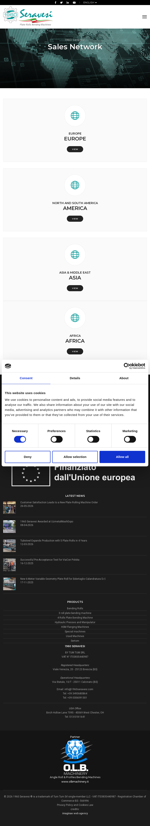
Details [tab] (75, 378)
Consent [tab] (26, 378)
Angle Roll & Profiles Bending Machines (75, 777)
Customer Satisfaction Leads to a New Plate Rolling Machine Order (59, 502)
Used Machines (75, 636)
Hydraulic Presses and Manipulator (75, 622)
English (89, 2)
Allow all (122, 457)
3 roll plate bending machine (75, 613)
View (75, 149)
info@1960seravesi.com (79, 689)
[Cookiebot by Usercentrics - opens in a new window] (127, 366)
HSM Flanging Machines (75, 626)
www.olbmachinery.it (75, 781)
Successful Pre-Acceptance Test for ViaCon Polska (49, 559)
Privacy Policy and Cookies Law (75, 805)
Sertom (75, 640)
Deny (28, 457)
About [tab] (123, 378)
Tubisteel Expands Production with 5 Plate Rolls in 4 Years (53, 540)
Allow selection (74, 457)
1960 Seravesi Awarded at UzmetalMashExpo (46, 521)
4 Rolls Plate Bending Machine (75, 617)
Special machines (75, 631)
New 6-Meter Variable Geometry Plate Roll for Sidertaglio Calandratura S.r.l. (63, 578)
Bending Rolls (75, 608)
